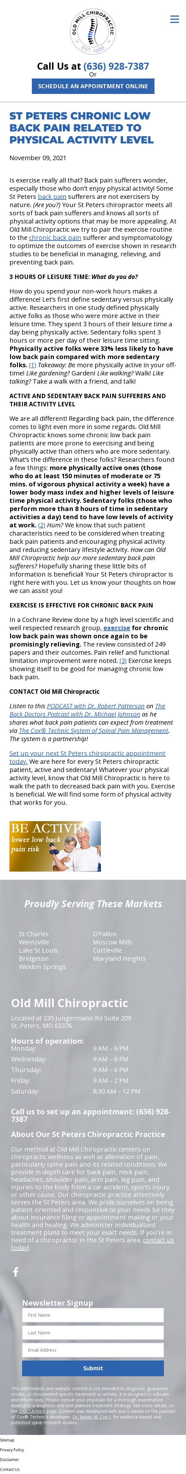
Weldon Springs (42, 966)
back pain (52, 196)
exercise (116, 628)
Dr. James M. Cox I (91, 1417)
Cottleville (107, 950)
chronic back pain (55, 237)
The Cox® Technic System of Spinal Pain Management (93, 730)
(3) (123, 660)
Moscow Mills (112, 942)
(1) (32, 365)
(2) (41, 525)
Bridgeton (34, 958)
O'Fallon (105, 934)
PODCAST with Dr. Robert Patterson (96, 706)
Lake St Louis (38, 950)
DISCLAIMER (32, 1411)
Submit (93, 1368)
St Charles (34, 934)
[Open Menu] (175, 19)
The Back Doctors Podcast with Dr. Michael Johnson (87, 710)
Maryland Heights (119, 958)
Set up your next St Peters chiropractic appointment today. (87, 757)
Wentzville (34, 942)
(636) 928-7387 (116, 66)
